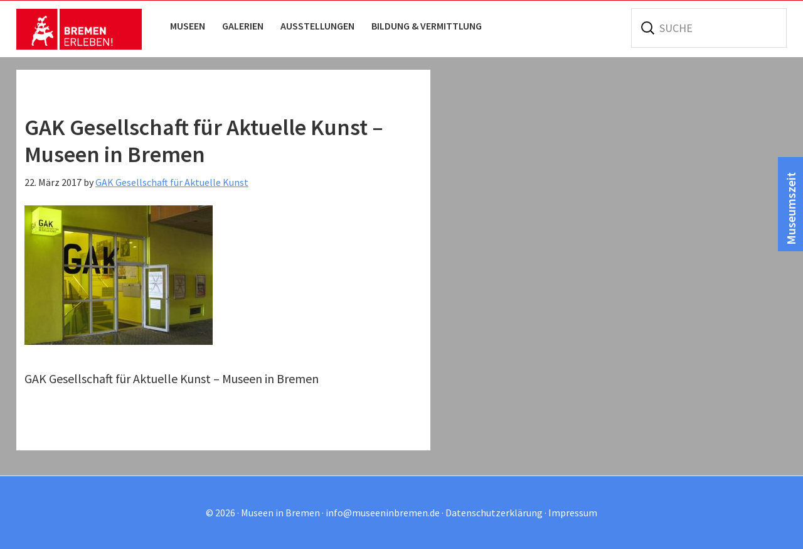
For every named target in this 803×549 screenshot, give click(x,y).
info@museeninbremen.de (383, 512)
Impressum (572, 512)
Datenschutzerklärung (494, 512)
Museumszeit (791, 208)
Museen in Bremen (79, 29)
